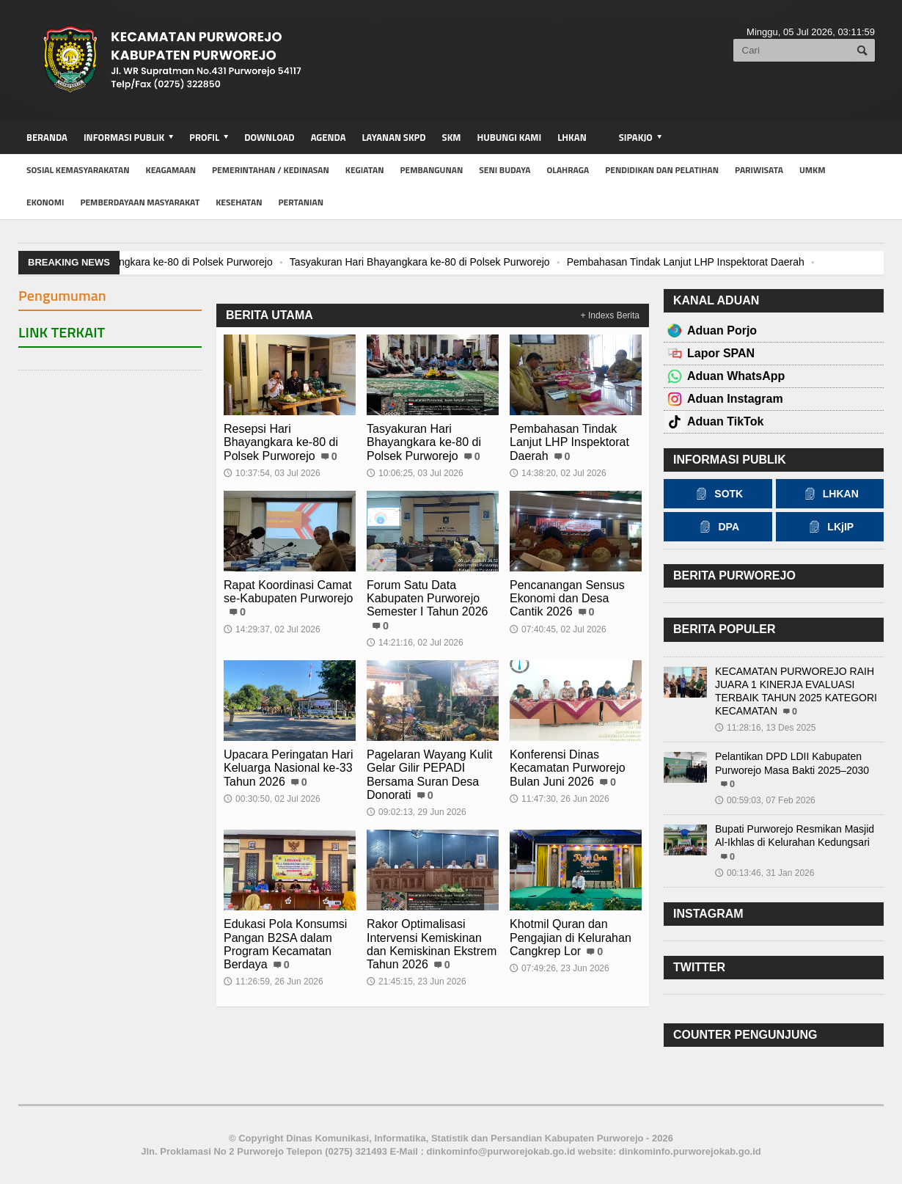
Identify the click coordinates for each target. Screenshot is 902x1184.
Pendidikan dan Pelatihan (662, 170)
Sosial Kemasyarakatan (78, 170)
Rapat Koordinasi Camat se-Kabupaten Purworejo (288, 591)
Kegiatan (364, 170)
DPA (717, 527)
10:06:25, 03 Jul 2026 (415, 473)
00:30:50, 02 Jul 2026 (272, 799)
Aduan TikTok (725, 421)
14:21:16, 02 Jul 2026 (415, 642)
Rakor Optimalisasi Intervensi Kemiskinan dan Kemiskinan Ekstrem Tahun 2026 (431, 944)
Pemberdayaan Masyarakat (139, 202)
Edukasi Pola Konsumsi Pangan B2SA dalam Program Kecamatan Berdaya (285, 944)
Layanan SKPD (393, 137)
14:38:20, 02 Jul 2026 (558, 473)
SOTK (717, 494)
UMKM (812, 170)
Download (269, 137)
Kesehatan (239, 202)
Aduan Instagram (735, 398)
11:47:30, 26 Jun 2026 (559, 799)
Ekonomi (45, 202)
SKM (451, 137)
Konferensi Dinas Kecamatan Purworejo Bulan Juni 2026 (567, 767)
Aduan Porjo (722, 330)
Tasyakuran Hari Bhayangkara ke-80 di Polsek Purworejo (419, 262)
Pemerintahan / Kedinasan (270, 170)
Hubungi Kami (509, 137)
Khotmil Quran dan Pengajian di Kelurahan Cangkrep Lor (570, 937)
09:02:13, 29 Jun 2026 (416, 812)
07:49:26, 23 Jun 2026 (559, 968)
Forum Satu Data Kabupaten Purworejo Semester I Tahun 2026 (427, 598)
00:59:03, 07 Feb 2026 (765, 800)
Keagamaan (171, 170)
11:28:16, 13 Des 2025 (765, 728)
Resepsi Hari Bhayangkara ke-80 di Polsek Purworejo (150, 262)
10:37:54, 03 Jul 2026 (272, 473)
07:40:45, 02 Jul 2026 (558, 629)
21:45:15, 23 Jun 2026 (416, 981)
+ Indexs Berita (610, 315)
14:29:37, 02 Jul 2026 (272, 629)
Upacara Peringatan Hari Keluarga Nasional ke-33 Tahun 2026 (288, 767)
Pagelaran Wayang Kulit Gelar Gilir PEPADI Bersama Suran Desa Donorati (429, 774)
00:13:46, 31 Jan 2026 (764, 873)
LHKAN (571, 137)
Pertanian (300, 202)
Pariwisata (759, 170)
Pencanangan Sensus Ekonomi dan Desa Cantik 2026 (567, 598)
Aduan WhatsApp (736, 376)
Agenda (328, 137)
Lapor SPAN (721, 353)
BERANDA (46, 137)
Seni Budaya (504, 170)
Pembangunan (431, 170)
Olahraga (567, 170)
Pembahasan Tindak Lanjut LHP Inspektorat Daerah (684, 262)
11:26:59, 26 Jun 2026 (273, 981)
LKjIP (829, 527)
